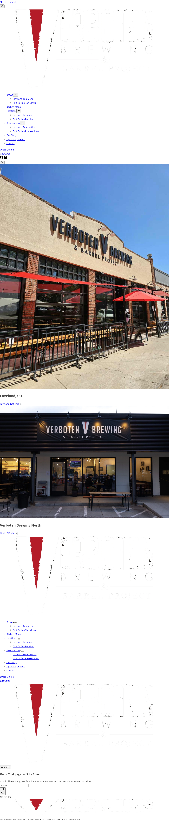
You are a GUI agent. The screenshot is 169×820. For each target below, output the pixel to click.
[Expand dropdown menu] (15, 622)
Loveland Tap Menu (23, 626)
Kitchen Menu (13, 634)
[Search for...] (14, 785)
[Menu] (5, 767)
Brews (10, 622)
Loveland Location (22, 642)
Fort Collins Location (23, 646)
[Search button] (3, 791)
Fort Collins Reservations (26, 658)
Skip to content (8, 2)
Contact (10, 670)
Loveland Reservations (24, 654)
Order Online (7, 676)
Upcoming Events (15, 666)
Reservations (13, 650)
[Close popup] (2, 162)
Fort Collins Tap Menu (24, 630)
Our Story (11, 662)
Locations (12, 638)
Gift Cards (5, 680)
